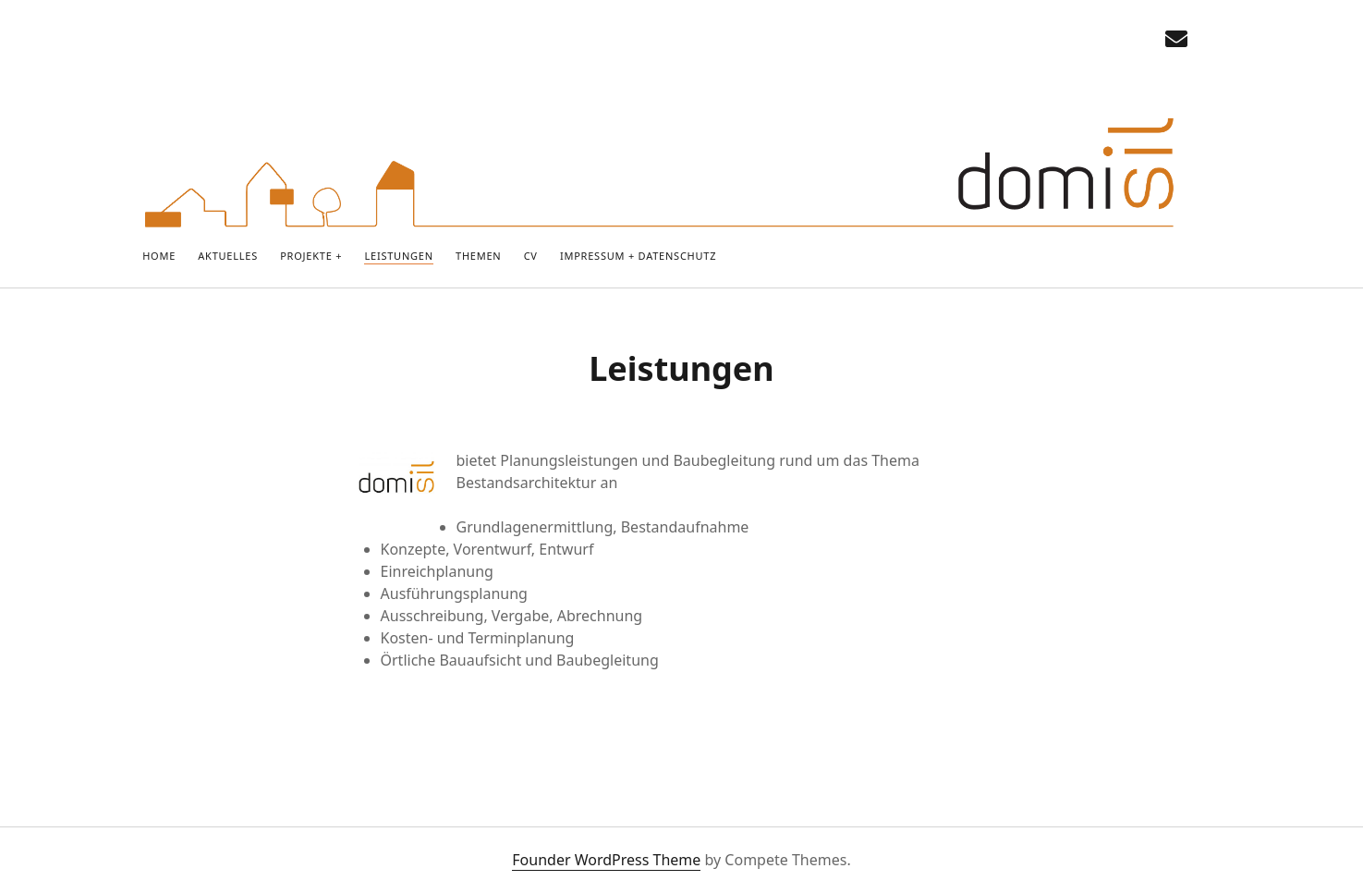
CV (531, 256)
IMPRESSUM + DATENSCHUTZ (638, 256)
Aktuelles (228, 256)
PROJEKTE (306, 256)
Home (159, 256)
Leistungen (398, 256)
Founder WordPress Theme (606, 860)
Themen (478, 256)
